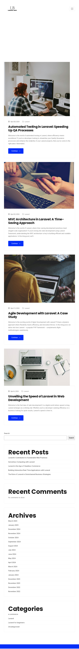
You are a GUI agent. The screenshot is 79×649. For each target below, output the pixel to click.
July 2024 (11, 550)
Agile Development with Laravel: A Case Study (39, 315)
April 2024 (12, 563)
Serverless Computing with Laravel (21, 462)
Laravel (27, 121)
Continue (15, 151)
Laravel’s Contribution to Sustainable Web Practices (27, 458)
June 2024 (12, 555)
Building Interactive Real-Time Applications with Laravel (29, 471)
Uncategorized (13, 627)
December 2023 (14, 579)
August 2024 (13, 546)
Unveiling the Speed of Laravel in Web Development (37, 398)
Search (7, 434)
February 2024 (13, 571)
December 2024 (14, 530)
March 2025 (12, 521)
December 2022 (14, 588)
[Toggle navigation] (72, 9)
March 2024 (12, 567)
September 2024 (14, 542)
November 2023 (14, 584)
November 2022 (14, 592)
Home (30, 46)
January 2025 (13, 526)
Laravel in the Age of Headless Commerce (24, 466)
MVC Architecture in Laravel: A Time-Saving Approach (36, 221)
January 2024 (13, 575)
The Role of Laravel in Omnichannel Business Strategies (29, 475)
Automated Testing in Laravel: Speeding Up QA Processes (39, 128)
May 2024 (12, 559)
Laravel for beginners (16, 623)
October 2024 (13, 538)
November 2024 (14, 534)
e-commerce (13, 615)
